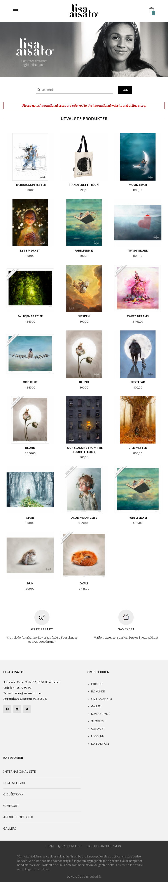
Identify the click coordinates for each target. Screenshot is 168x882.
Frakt (50, 846)
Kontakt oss (100, 743)
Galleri (96, 706)
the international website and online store (116, 106)
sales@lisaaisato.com (28, 693)
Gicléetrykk (13, 794)
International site (19, 771)
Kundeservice (100, 714)
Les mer (121, 865)
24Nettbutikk (92, 876)
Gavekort (98, 729)
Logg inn (97, 736)
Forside (97, 684)
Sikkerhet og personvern (103, 846)
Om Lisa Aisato (101, 699)
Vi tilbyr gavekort (105, 637)
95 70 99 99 (24, 687)
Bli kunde (98, 691)
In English (98, 721)
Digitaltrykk (14, 783)
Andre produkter (18, 817)
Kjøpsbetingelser (70, 846)
